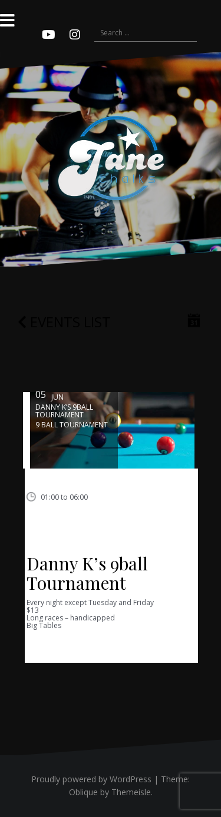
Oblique (83, 792)
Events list (64, 321)
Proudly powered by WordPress (91, 779)
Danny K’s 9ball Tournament (87, 573)
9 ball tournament (71, 425)
